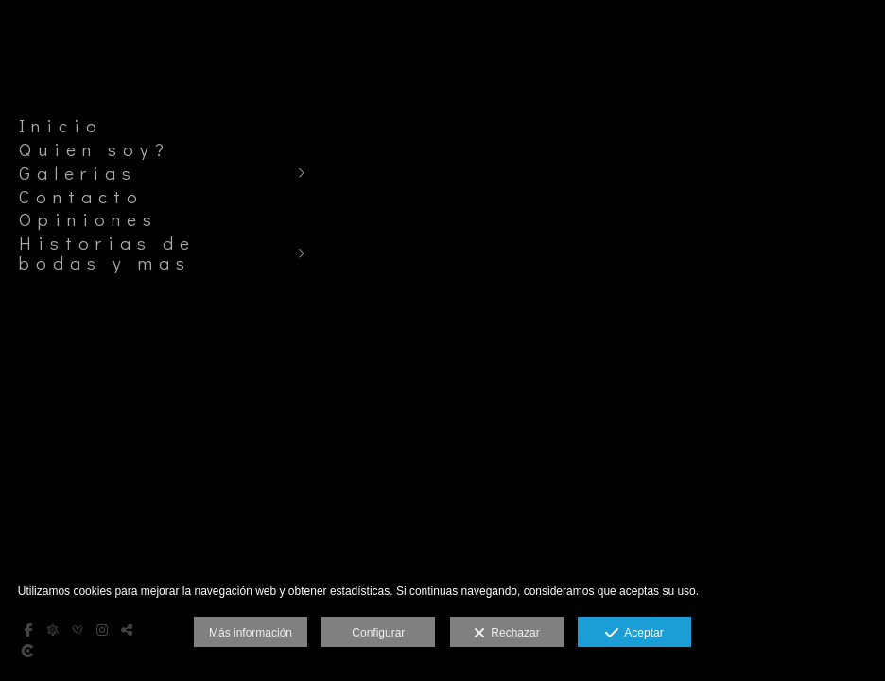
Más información (250, 632)
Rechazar (507, 633)
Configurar (378, 632)
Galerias (78, 173)
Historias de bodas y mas (107, 253)
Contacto (81, 196)
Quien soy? (94, 149)
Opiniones (88, 219)
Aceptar (634, 633)
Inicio (61, 125)
